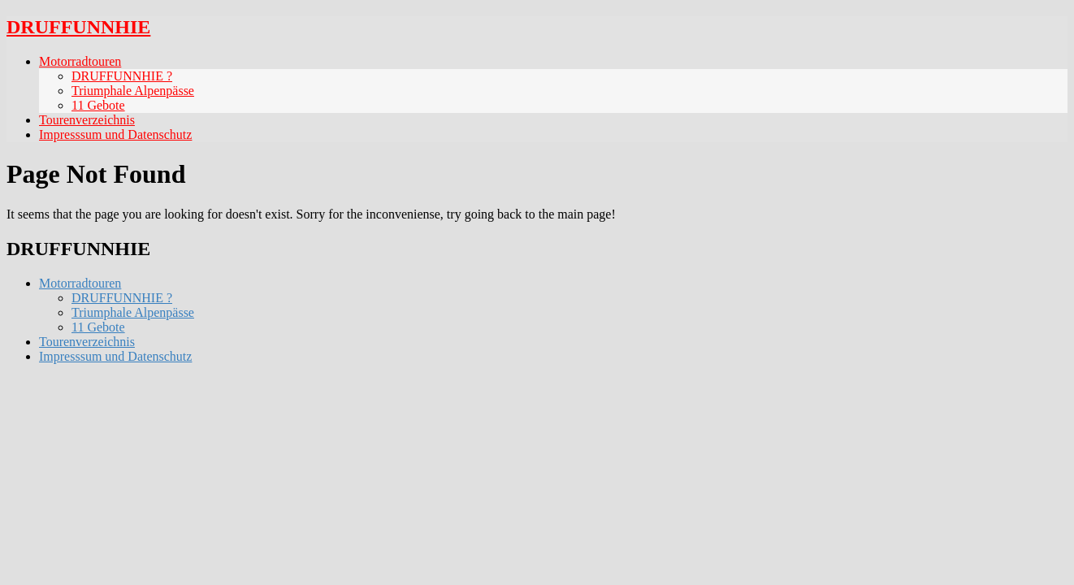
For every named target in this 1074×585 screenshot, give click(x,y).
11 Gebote (98, 105)
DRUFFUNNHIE (78, 26)
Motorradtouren (80, 61)
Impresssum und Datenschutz (115, 134)
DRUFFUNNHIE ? (121, 76)
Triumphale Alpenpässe (132, 91)
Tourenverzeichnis (87, 120)
